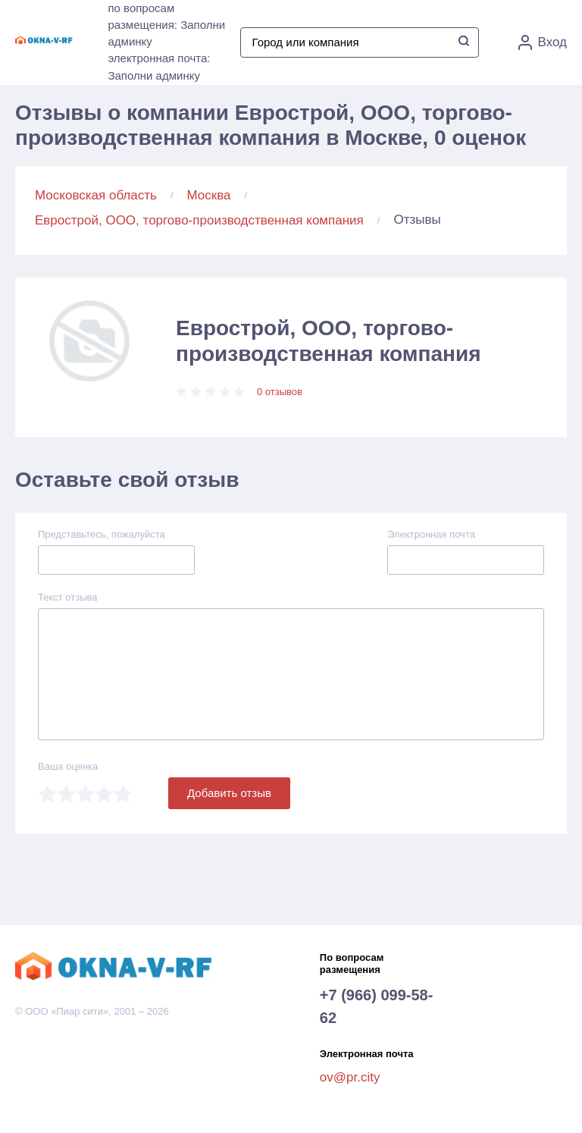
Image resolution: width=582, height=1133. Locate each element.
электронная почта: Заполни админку (159, 67)
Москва (209, 195)
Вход (542, 42)
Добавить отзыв (229, 792)
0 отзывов (279, 391)
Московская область (96, 195)
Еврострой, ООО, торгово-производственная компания (199, 220)
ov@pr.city (350, 1077)
